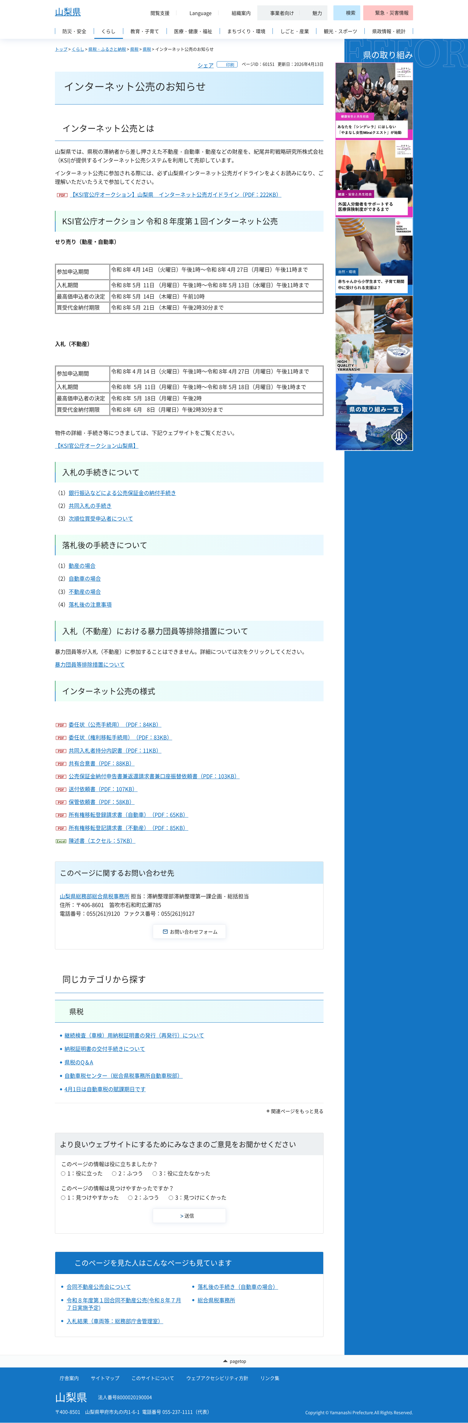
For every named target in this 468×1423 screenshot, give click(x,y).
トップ (61, 49)
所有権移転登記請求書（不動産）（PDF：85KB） (128, 828)
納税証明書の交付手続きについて (104, 1049)
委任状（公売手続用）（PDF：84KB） (115, 724)
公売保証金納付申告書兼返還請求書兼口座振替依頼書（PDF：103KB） (154, 776)
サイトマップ (105, 1377)
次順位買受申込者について (101, 518)
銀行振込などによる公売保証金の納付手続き (122, 493)
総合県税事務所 (216, 1300)
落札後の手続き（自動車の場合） (238, 1286)
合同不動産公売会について (99, 1286)
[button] (157, 12)
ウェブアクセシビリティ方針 (217, 1377)
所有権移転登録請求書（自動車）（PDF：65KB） (128, 815)
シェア (206, 65)
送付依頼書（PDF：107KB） (103, 789)
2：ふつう (130, 1173)
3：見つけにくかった (201, 1197)
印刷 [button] (230, 64)
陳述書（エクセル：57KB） (102, 841)
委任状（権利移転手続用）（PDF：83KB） (120, 737)
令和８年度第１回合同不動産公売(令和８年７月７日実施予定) (124, 1303)
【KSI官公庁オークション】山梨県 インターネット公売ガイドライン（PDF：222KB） (175, 194)
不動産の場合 (85, 592)
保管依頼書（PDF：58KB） (102, 802)
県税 (134, 49)
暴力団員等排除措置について (90, 664)
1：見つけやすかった (93, 1197)
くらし (78, 49)
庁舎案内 (69, 1377)
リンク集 (269, 1377)
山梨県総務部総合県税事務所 (95, 896)
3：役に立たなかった (184, 1173)
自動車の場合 (85, 578)
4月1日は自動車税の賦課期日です (105, 1089)
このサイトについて (152, 1377)
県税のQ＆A (78, 1062)
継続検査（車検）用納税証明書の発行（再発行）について (134, 1035)
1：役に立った (85, 1173)
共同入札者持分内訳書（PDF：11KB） (115, 750)
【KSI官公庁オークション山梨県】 (96, 446)
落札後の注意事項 (90, 604)
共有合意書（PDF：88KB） (102, 763)
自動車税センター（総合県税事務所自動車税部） (123, 1076)
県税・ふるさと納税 (107, 49)
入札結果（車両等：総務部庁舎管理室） (115, 1321)
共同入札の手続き (90, 506)
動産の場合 (82, 566)
